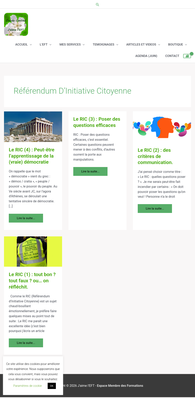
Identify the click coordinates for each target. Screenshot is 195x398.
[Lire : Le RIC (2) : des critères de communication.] (162, 127)
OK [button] (51, 385)
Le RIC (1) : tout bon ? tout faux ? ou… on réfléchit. (33, 281)
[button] (97, 4)
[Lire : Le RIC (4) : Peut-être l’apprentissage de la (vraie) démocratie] (33, 127)
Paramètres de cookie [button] (27, 386)
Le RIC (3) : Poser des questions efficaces (97, 123)
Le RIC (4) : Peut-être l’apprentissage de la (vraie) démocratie (32, 156)
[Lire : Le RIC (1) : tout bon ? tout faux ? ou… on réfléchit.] (33, 252)
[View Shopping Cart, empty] (187, 57)
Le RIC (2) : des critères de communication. (156, 157)
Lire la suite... (27, 217)
